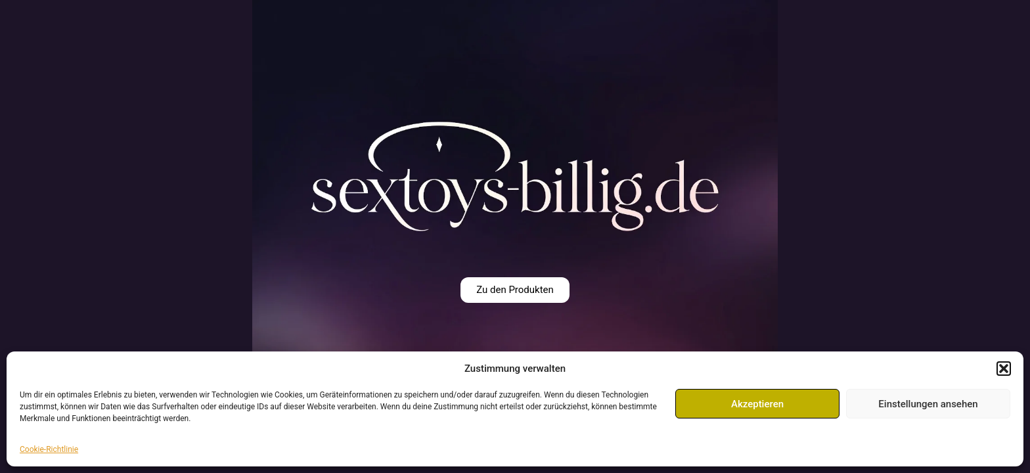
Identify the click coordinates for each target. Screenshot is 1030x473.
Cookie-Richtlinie (49, 449)
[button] (1003, 368)
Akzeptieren (757, 404)
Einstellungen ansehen (927, 404)
